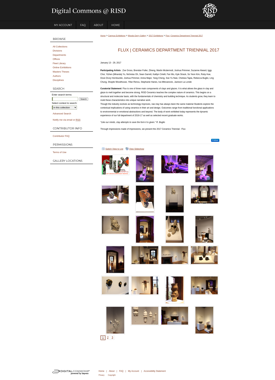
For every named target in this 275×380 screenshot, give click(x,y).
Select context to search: (64, 103)
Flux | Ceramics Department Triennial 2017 (184, 36)
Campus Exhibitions (116, 36)
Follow (215, 140)
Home (103, 36)
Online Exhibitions (62, 67)
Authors (57, 76)
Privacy (102, 375)
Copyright (112, 375)
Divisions (57, 50)
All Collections (60, 46)
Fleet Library (59, 63)
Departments (59, 55)
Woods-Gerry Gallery (137, 36)
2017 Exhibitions (156, 36)
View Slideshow (136, 149)
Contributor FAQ (61, 136)
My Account (133, 371)
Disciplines (58, 80)
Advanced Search (62, 113)
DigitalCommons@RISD (123, 10)
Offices (56, 59)
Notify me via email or (66, 119)
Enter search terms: (62, 94)
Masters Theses (61, 71)
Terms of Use (60, 152)
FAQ (121, 371)
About (111, 371)
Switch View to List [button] (114, 149)
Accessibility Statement (155, 371)
